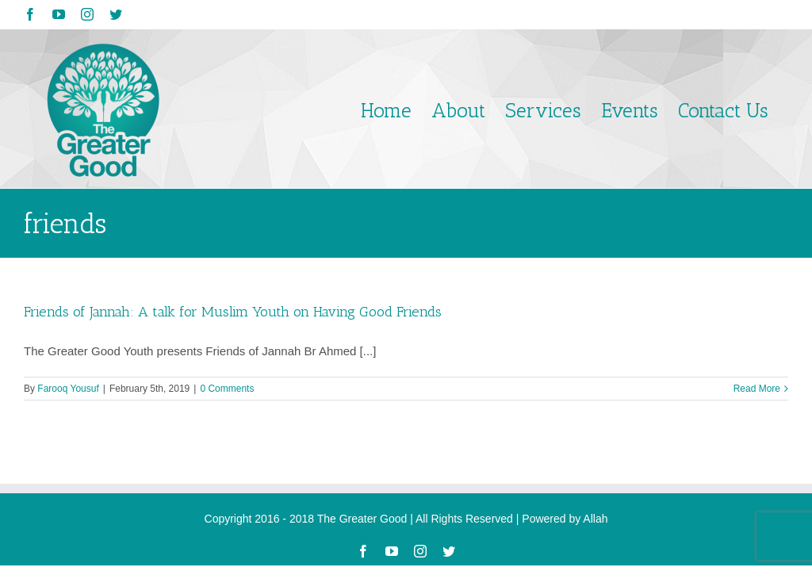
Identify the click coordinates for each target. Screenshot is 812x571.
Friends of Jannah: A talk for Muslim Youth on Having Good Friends (233, 311)
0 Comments (227, 388)
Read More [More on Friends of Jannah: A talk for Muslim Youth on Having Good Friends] (756, 388)
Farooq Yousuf (67, 388)
